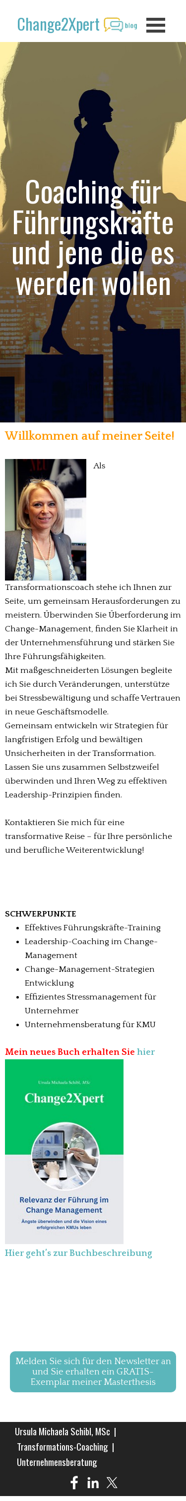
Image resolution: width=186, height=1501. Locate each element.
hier (146, 1052)
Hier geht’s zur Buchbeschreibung (78, 1253)
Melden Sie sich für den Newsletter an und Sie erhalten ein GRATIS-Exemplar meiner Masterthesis (93, 1371)
